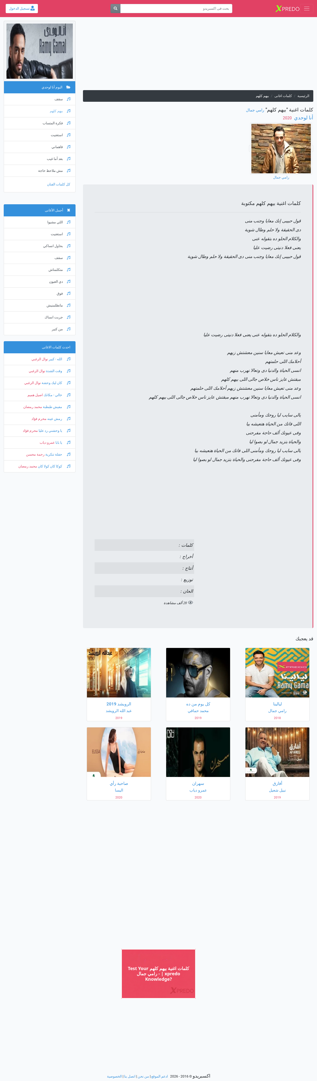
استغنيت (60, 135)
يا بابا (62, 442)
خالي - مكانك (56, 395)
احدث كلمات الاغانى (56, 347)
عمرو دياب (47, 442)
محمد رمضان (32, 407)
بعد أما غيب (58, 159)
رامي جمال (255, 110)
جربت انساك (57, 317)
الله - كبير (59, 359)
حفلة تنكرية (57, 454)
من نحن (143, 1076)
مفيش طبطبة (56, 407)
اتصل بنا (129, 1076)
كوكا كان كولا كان (53, 466)
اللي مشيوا (58, 222)
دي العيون (59, 282)
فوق (63, 293)
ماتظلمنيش (58, 305)
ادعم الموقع (159, 1076)
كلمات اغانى (283, 96)
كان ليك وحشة (55, 383)
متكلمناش (59, 270)
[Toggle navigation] (306, 8)
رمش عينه (58, 419)
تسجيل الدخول (22, 8)
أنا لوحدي (303, 118)
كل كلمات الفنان (58, 184)
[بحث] (115, 8)
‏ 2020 (288, 118)
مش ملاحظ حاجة (54, 171)
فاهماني (61, 147)
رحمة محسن (35, 454)
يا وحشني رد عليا (54, 431)
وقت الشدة (57, 371)
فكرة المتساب (56, 123)
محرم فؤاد (39, 419)
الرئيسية (303, 96)
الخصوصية (114, 1076)
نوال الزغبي (39, 359)
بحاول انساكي (56, 246)
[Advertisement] (198, 55)
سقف (62, 99)
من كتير (61, 329)
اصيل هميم (35, 395)
